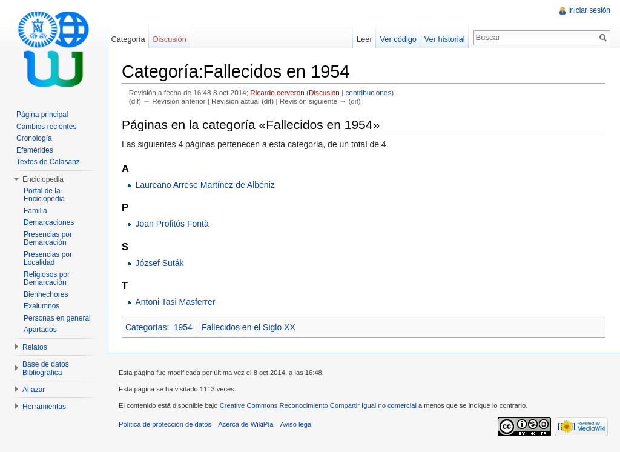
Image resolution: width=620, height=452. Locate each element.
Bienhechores (46, 294)
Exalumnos (41, 306)
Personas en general (57, 318)
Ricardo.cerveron (277, 92)
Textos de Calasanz (48, 162)
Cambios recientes (46, 126)
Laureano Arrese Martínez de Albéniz (204, 185)
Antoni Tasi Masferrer (175, 302)
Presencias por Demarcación (48, 238)
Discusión (324, 92)
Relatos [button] (34, 347)
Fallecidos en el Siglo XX (248, 327)
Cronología (34, 138)
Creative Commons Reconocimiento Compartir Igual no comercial (318, 405)
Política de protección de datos (165, 424)
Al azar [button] (33, 389)
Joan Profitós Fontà (171, 223)
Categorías (146, 327)
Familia (35, 211)
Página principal (42, 114)
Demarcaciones (49, 222)
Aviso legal (296, 424)
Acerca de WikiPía (245, 424)
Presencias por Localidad (48, 258)
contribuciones (368, 92)
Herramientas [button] (44, 406)
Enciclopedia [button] (43, 179)
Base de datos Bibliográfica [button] (45, 368)
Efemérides (34, 150)
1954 (183, 327)
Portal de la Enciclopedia (44, 195)
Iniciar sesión (589, 10)
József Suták (159, 263)
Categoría (128, 39)
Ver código (398, 39)
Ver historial (444, 39)
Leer (364, 39)
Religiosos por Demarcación (47, 278)
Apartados (40, 329)
